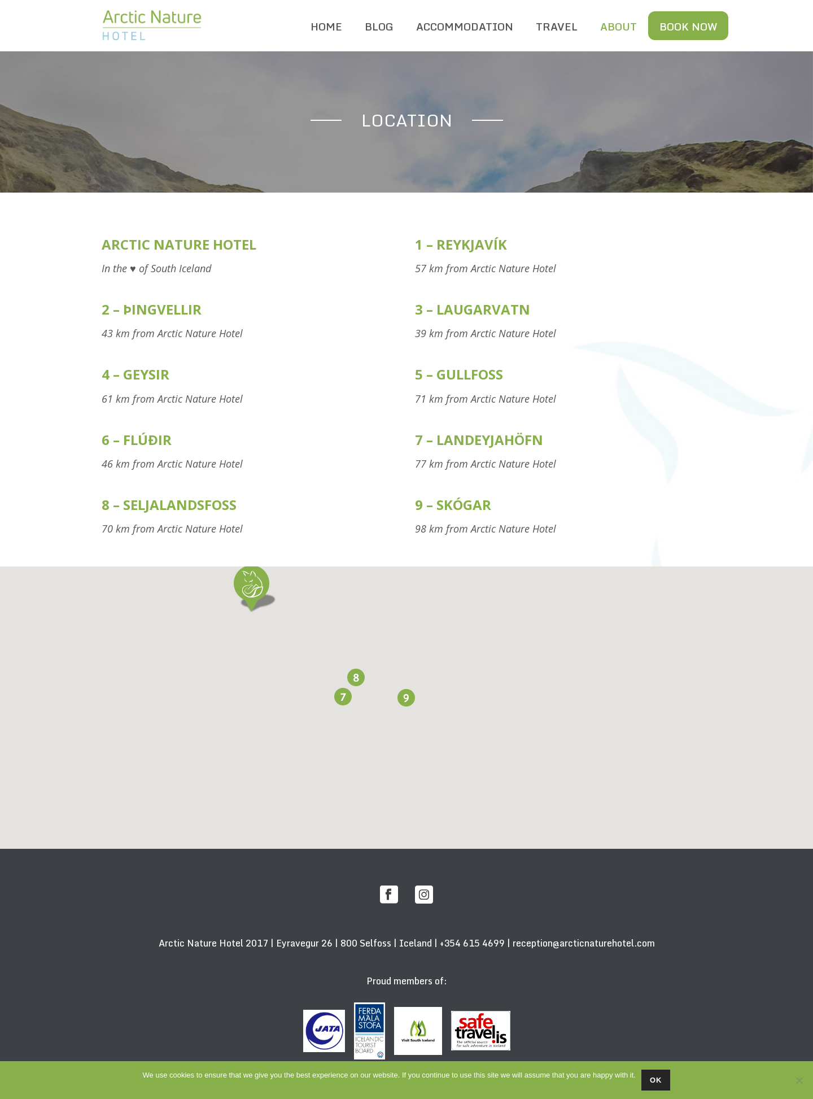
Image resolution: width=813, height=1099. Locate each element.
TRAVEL (557, 26)
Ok (656, 1080)
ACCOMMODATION (464, 26)
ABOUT (618, 26)
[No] (799, 1080)
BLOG (379, 26)
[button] (251, 586)
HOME (326, 26)
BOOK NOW (688, 26)
